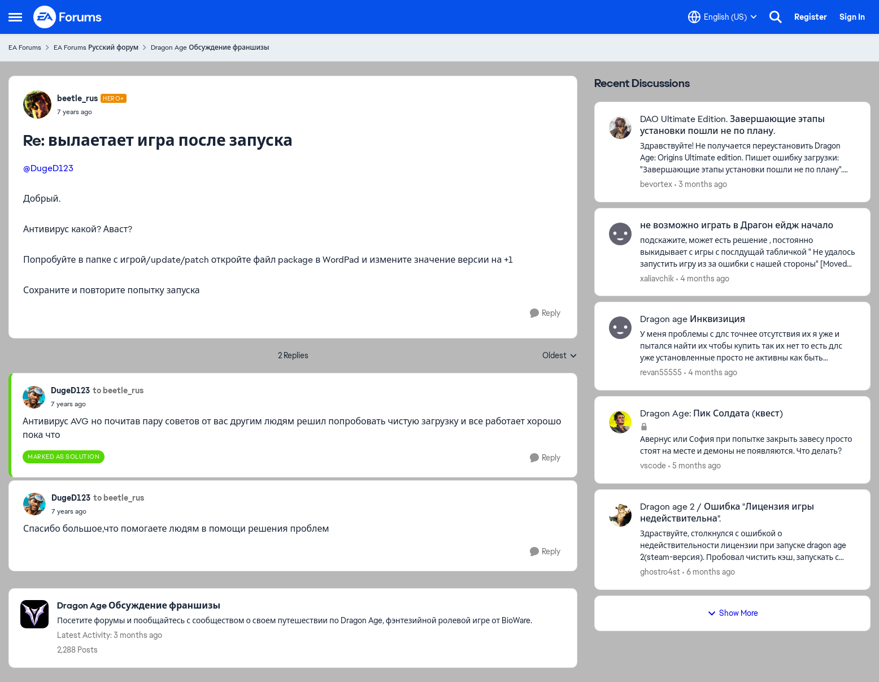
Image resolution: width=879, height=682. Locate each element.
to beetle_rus (118, 390)
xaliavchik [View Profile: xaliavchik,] (657, 278)
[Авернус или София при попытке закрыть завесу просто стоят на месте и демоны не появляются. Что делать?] (748, 445)
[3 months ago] (701, 184)
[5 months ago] (694, 466)
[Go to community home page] (67, 17)
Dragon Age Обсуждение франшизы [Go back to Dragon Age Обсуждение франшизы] (210, 47)
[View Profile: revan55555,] (620, 327)
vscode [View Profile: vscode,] (653, 466)
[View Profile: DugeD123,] (34, 397)
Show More (732, 613)
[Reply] (545, 313)
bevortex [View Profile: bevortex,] (656, 184)
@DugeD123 (48, 168)
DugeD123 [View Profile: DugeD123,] (70, 390)
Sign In (852, 17)
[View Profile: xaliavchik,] (620, 234)
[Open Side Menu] (15, 16)
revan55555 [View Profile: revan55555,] (661, 372)
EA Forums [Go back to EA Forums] (24, 47)
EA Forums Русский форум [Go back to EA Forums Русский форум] (96, 47)
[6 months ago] (708, 572)
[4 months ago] (702, 278)
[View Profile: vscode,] (620, 422)
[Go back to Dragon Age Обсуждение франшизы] (294, 606)
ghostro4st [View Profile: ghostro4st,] (660, 572)
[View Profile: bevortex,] (620, 127)
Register (810, 17)
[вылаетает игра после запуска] (92, 112)
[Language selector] (722, 17)
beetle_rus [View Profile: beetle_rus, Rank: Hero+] (77, 98)
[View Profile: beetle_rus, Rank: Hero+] (37, 104)
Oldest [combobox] (559, 356)
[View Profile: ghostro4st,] (620, 515)
